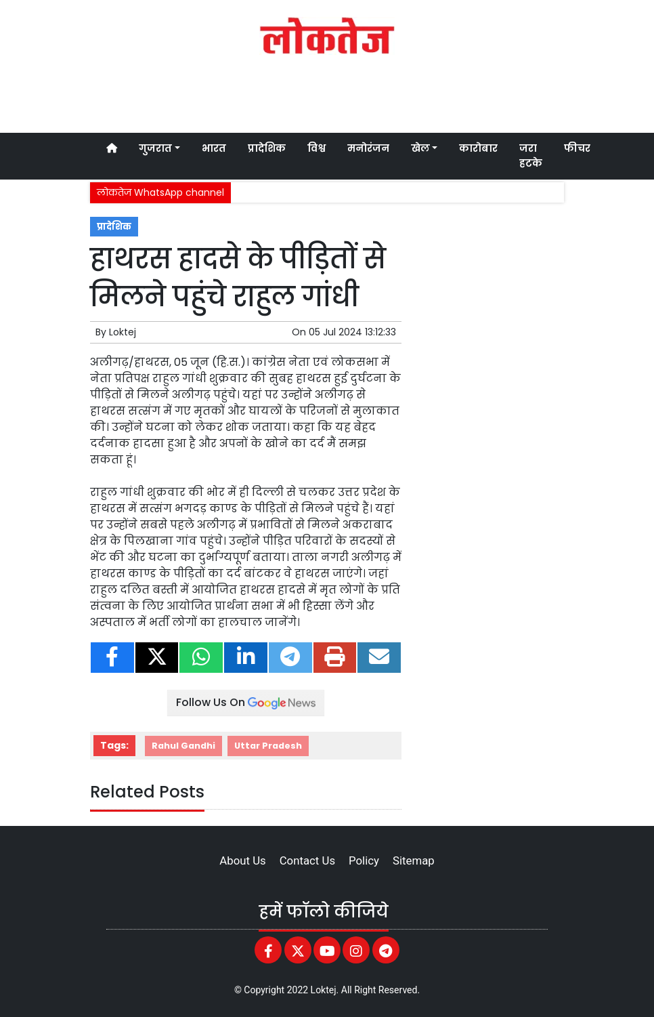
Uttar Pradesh (268, 745)
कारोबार (478, 148)
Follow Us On (245, 702)
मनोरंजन (368, 148)
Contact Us (307, 860)
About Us (242, 860)
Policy (364, 860)
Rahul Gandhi (183, 745)
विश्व (316, 148)
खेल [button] (420, 148)
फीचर (577, 148)
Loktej (122, 332)
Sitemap (414, 860)
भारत (214, 148)
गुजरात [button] (155, 148)
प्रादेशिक (267, 148)
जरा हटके (530, 156)
